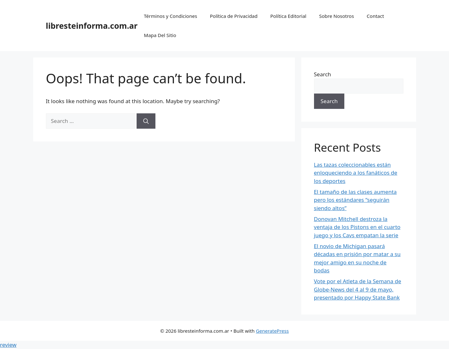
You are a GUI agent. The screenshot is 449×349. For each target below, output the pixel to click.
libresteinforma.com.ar (92, 25)
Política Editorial (288, 16)
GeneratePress (272, 331)
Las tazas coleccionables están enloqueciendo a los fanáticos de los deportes (355, 173)
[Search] (146, 121)
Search (322, 74)
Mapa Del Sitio (160, 35)
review (8, 344)
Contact (375, 16)
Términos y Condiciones (170, 16)
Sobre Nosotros (336, 16)
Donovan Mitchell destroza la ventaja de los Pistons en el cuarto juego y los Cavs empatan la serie (357, 227)
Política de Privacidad (234, 16)
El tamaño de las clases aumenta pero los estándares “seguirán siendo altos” (355, 200)
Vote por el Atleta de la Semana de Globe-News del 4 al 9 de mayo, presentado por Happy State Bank (357, 289)
